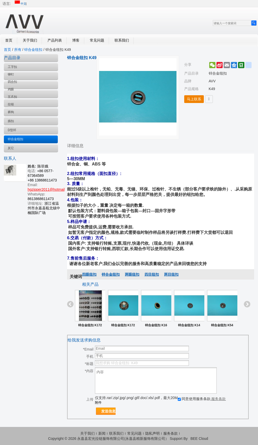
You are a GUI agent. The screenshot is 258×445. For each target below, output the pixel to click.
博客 (75, 40)
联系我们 (122, 40)
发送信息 (108, 411)
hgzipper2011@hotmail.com (50, 189)
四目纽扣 (151, 274)
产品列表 (54, 40)
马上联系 (194, 99)
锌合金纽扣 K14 (189, 325)
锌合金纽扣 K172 (90, 325)
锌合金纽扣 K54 (222, 325)
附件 (98, 402)
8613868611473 (41, 199)
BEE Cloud (199, 438)
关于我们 (30, 40)
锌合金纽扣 (33, 49)
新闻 (102, 433)
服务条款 (218, 399)
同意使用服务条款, (202, 399)
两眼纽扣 (132, 274)
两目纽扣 (171, 274)
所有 (17, 49)
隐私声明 (152, 433)
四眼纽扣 (89, 274)
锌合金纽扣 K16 (156, 325)
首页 (8, 40)
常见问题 (97, 40)
